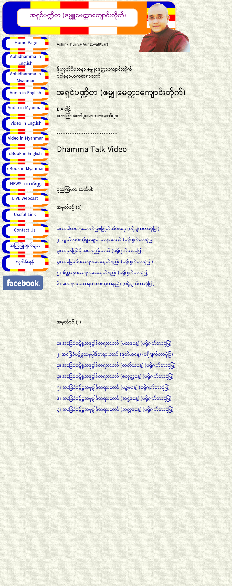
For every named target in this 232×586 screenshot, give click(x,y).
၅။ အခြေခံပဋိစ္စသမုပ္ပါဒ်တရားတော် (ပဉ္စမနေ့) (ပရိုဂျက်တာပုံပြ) (113, 387)
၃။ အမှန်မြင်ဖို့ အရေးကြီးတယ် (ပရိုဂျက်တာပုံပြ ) (100, 250)
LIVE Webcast (25, 198)
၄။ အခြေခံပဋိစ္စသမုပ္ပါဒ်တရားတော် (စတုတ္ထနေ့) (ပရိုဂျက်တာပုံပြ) (115, 376)
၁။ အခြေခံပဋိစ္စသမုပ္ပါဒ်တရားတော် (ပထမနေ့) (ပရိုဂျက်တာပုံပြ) (114, 343)
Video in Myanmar (25, 138)
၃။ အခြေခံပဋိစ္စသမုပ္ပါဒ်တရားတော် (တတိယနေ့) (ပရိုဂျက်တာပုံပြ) (116, 365)
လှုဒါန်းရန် (25, 262)
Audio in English (25, 93)
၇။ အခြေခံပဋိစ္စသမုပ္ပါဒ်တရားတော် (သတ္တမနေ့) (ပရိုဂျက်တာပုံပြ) (115, 409)
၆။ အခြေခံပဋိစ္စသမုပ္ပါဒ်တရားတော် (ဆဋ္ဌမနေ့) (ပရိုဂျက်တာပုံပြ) (114, 398)
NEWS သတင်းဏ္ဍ (26, 183)
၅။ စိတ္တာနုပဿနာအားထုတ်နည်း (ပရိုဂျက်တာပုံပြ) (103, 272)
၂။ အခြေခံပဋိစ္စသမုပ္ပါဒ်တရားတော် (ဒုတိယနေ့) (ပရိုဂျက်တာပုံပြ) (115, 354)
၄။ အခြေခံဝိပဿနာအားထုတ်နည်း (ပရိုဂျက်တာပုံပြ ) (105, 261)
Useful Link (25, 214)
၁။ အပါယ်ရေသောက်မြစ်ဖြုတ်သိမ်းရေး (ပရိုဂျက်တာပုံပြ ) (108, 228)
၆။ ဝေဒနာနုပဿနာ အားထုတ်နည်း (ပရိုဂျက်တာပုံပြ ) (105, 283)
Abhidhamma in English (25, 60)
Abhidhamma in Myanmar (25, 77)
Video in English (25, 123)
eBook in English (25, 153)
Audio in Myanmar (25, 107)
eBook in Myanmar (25, 168)
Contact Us (25, 230)
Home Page (26, 42)
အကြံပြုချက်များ (25, 245)
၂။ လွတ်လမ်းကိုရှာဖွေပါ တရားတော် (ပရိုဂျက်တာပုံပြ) (105, 239)
